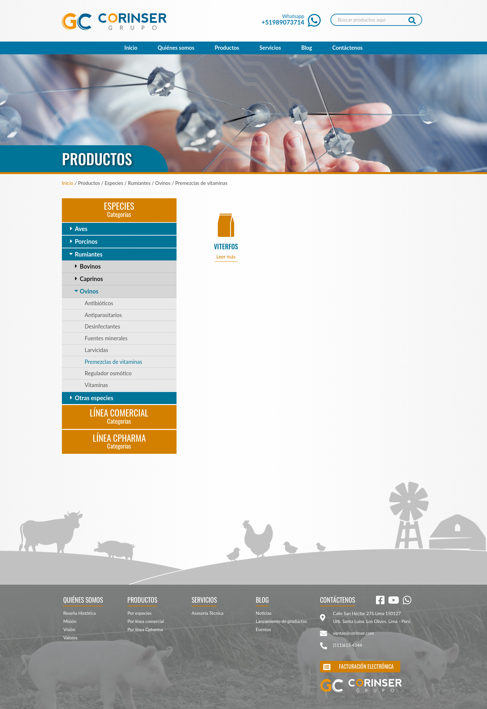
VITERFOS (226, 246)
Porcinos (86, 241)
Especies (119, 209)
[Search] (376, 20)
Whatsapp (291, 19)
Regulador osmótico (108, 373)
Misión (69, 621)
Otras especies (94, 397)
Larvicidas (96, 350)
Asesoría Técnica (207, 613)
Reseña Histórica (79, 613)
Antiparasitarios (103, 315)
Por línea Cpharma (145, 629)
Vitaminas (96, 385)
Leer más (225, 256)
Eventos (263, 629)
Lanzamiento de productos (281, 621)
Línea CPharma (119, 441)
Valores (70, 637)
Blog (306, 47)
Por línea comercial (145, 621)
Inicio (131, 47)
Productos (227, 47)
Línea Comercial (119, 415)
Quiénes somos (176, 47)
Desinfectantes (102, 326)
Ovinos (89, 291)
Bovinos (90, 266)
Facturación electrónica (366, 666)
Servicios (270, 47)
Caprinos (91, 278)
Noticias (264, 613)
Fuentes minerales (106, 338)
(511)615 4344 (347, 645)
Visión (69, 629)
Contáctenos (347, 47)
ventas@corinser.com (353, 633)
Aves (81, 228)
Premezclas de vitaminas (113, 362)
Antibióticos (99, 303)
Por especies (139, 613)
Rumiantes (89, 254)
